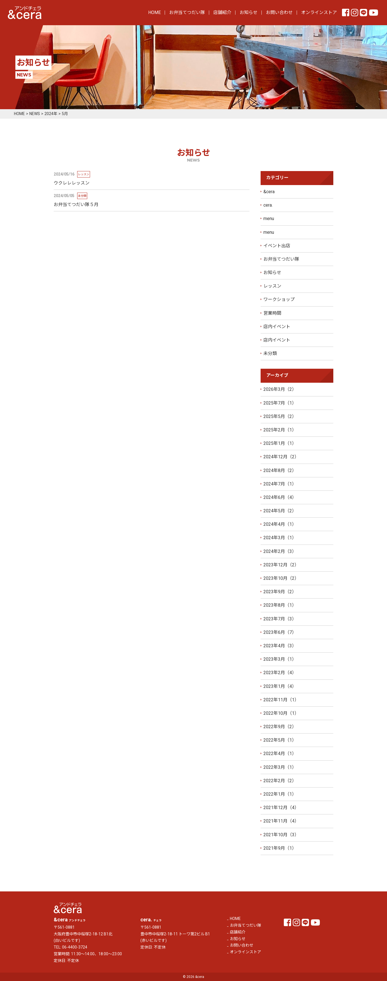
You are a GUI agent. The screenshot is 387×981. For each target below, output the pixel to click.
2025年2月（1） (279, 430)
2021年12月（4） (281, 808)
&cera (269, 191)
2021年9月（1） (279, 848)
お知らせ (249, 12)
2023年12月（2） (281, 564)
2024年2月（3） (279, 551)
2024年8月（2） (279, 470)
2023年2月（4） (279, 673)
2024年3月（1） (279, 538)
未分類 (270, 353)
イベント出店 (276, 245)
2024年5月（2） (279, 511)
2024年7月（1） (279, 484)
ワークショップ (279, 299)
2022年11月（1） (281, 699)
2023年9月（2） (279, 592)
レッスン (272, 286)
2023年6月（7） (279, 632)
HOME (154, 12)
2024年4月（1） (279, 524)
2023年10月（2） (281, 578)
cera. (268, 205)
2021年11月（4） (281, 821)
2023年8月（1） (279, 605)
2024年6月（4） (279, 497)
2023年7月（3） (279, 619)
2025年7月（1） (279, 403)
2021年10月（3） (281, 834)
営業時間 (272, 313)
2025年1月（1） (279, 443)
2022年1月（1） (279, 794)
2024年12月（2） (281, 457)
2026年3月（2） (279, 389)
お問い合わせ (279, 12)
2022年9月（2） (279, 727)
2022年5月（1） (279, 740)
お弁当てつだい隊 (187, 12)
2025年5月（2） (279, 416)
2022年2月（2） (279, 780)
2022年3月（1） (279, 767)
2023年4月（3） (279, 645)
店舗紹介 (222, 12)
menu (268, 218)
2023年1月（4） (279, 686)
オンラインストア (319, 12)
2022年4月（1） (279, 753)
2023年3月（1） (279, 659)
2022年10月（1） (281, 713)
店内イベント (276, 326)
